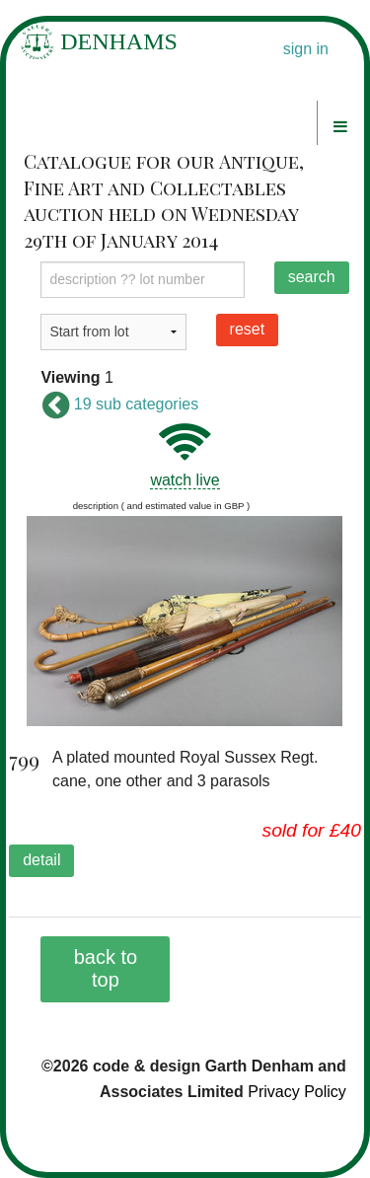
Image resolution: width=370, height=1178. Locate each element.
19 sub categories (119, 404)
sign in (306, 48)
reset (247, 329)
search (311, 276)
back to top (105, 968)
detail (41, 859)
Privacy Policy (297, 1091)
